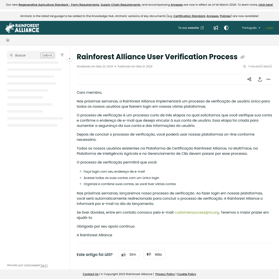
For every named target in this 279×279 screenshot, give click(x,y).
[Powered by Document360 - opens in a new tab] (27, 265)
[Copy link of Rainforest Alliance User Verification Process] (242, 57)
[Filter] (62, 55)
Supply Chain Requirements (121, 5)
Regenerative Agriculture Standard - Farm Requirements (59, 5)
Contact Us (91, 274)
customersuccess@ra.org (196, 212)
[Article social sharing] (249, 79)
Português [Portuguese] (246, 28)
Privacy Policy (165, 274)
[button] (31, 55)
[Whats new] (215, 27)
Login (270, 28)
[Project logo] (22, 28)
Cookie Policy (186, 274)
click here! (266, 5)
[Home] (7, 40)
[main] (174, 157)
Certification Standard (189, 16)
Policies (225, 16)
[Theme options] (226, 27)
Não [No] (154, 254)
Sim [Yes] (129, 254)
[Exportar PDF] (259, 79)
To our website (188, 28)
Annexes (177, 5)
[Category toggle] (69, 58)
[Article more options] (268, 79)
